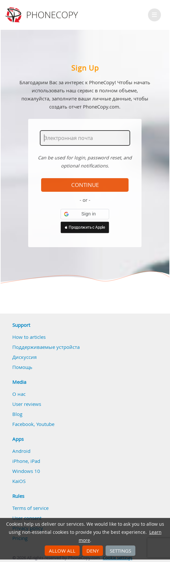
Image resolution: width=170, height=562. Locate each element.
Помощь (22, 367)
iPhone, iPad (26, 461)
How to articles (29, 337)
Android (21, 451)
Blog (17, 414)
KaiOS (19, 481)
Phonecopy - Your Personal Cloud (42, 15)
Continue (85, 185)
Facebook (23, 424)
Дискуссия (24, 357)
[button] (85, 214)
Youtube (45, 424)
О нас (19, 394)
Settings (120, 550)
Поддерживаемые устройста (46, 347)
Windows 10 (26, 471)
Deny (92, 550)
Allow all (62, 550)
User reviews (26, 404)
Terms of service (30, 508)
